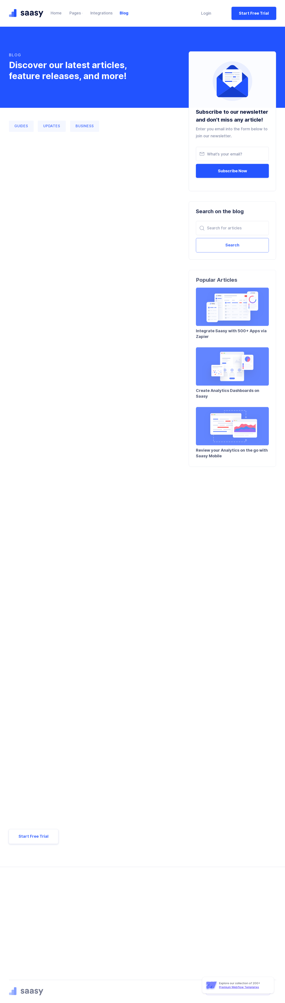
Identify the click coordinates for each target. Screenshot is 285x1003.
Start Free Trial (254, 12)
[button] (76, 13)
